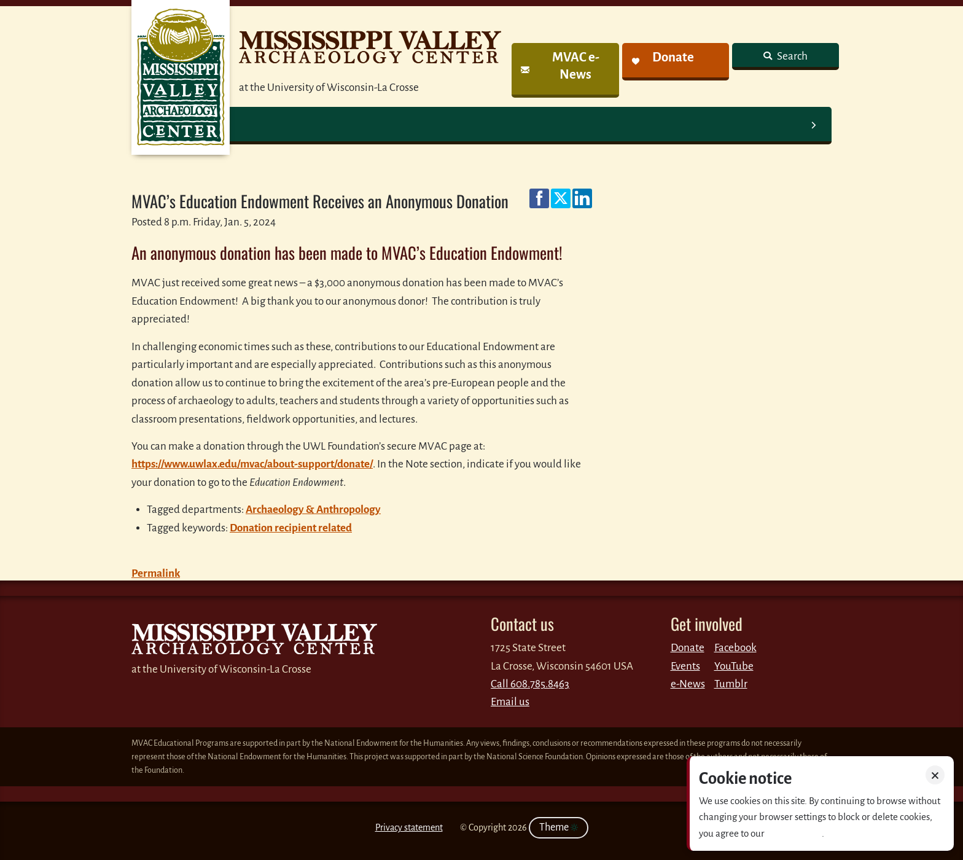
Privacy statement (409, 827)
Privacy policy (794, 833)
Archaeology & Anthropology (313, 509)
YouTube (734, 666)
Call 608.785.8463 (530, 684)
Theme (558, 827)
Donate (687, 648)
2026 (517, 827)
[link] (565, 70)
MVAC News (180, 77)
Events (685, 666)
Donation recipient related (291, 528)
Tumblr (730, 684)
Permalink (155, 573)
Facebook (735, 648)
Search (791, 56)
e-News (688, 684)
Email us (510, 702)
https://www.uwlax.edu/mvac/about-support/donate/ (252, 464)
